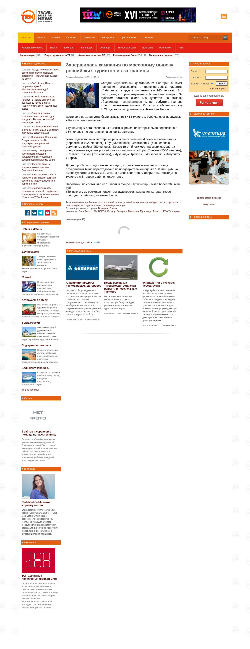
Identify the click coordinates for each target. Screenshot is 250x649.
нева (163, 202)
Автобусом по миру (35, 300)
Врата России (31, 322)
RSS (181, 47)
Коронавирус (27, 55)
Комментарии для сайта (83, 242)
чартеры (120, 205)
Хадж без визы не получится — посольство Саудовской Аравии (36, 167)
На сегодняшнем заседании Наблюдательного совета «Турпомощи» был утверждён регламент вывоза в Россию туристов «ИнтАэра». (119, 302)
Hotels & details (32, 229)
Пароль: (196, 77)
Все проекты (32, 389)
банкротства (95, 202)
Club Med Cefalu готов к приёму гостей (36, 504)
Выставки (147, 47)
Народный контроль (32, 47)
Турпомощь (124, 83)
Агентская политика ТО (91, 55)
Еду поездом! (31, 251)
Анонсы (41, 37)
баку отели (209, 204)
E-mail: (195, 71)
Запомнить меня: (200, 83)
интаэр (144, 202)
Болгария (103, 208)
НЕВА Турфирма (171, 211)
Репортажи (108, 37)
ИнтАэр (111, 211)
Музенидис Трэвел (150, 211)
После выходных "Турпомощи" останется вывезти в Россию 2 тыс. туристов (121, 287)
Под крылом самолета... (38, 345)
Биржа (53, 47)
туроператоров (131, 101)
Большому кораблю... (36, 368)
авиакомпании (80, 202)
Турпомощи (133, 109)
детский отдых (131, 202)
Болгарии (162, 83)
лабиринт (154, 202)
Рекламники (165, 47)
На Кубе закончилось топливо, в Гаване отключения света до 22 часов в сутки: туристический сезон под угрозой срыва (40, 102)
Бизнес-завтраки (127, 47)
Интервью (71, 37)
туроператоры (126, 150)
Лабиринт (122, 211)
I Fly (95, 211)
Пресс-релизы (128, 37)
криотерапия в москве (209, 198)
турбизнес (79, 205)
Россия (113, 208)
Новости (26, 37)
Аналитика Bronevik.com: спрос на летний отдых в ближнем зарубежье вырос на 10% (40, 129)
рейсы (69, 205)
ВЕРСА (102, 211)
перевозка (172, 202)
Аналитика (89, 37)
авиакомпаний (132, 139)
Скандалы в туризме (161, 55)
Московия (133, 211)
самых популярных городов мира (39, 577)
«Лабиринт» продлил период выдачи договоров (83, 284)
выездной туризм (113, 202)
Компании (147, 37)
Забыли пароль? (219, 88)
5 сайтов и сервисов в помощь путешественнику (39, 433)
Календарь (87, 47)
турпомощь (109, 205)
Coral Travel (85, 211)
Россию (73, 120)
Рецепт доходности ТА (57, 55)
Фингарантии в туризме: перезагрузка (158, 284)
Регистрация (209, 102)
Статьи (56, 37)
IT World (27, 277)
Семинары (105, 47)
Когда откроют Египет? (126, 55)
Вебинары (69, 47)
